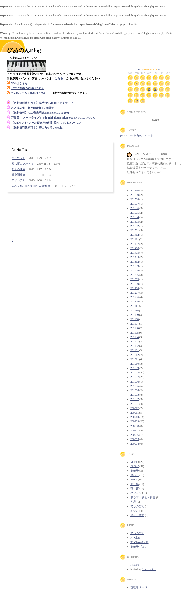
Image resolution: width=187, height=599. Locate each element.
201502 (134, 226)
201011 (134, 359)
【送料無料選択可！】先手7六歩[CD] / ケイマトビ (42, 103)
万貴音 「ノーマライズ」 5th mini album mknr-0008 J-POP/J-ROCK (53, 117)
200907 (134, 430)
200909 (134, 421)
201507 (134, 203)
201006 (134, 381)
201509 (134, 195)
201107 (134, 323)
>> (158, 69)
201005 (134, 386)
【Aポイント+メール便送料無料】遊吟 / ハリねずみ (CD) (46, 122)
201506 (134, 208)
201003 (134, 394)
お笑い (134, 510)
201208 (134, 288)
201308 (134, 270)
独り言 (134, 488)
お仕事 (134, 484)
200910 (134, 417)
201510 (134, 190)
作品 (133, 501)
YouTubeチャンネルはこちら (29, 93)
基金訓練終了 (20, 174)
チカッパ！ (149, 569)
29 (137, 101)
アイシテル (18, 180)
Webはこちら (19, 83)
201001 (134, 403)
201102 (134, 346)
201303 (134, 279)
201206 (134, 297)
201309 (134, 266)
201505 (134, 212)
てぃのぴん (137, 506)
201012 (134, 355)
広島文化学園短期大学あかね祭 (31, 186)
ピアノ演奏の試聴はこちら (27, 88)
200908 (134, 426)
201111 (134, 305)
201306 (134, 274)
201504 (134, 217)
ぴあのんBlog (24, 50)
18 (155, 89)
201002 (134, 399)
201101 (134, 350)
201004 (134, 390)
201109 (134, 315)
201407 (134, 243)
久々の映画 (18, 169)
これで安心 (18, 158)
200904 (134, 443)
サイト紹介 (137, 515)
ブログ (134, 466)
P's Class (135, 537)
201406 (134, 248)
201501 (134, 230)
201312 (134, 261)
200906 (134, 434)
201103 (134, 341)
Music (133, 462)
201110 (134, 310)
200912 (134, 408)
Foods (133, 479)
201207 (134, 292)
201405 (134, 252)
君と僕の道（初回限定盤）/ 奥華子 (32, 108)
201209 (134, 283)
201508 (134, 199)
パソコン (136, 493)
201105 (134, 332)
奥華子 (134, 470)
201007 (134, 377)
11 (155, 83)
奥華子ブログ (138, 546)
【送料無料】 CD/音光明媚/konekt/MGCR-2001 (40, 112)
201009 (134, 368)
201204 (134, 301)
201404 (134, 257)
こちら (59, 78)
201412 (134, 234)
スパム (134, 475)
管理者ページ (138, 587)
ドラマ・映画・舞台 (142, 497)
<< (139, 69)
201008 (134, 372)
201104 (134, 337)
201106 (134, 328)
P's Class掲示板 (139, 542)
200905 (134, 439)
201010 (134, 363)
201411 (134, 239)
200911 (134, 412)
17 (149, 89)
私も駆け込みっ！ (23, 163)
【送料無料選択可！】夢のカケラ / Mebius (37, 127)
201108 (134, 319)
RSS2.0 (134, 564)
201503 (134, 221)
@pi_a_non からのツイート (136, 135)
